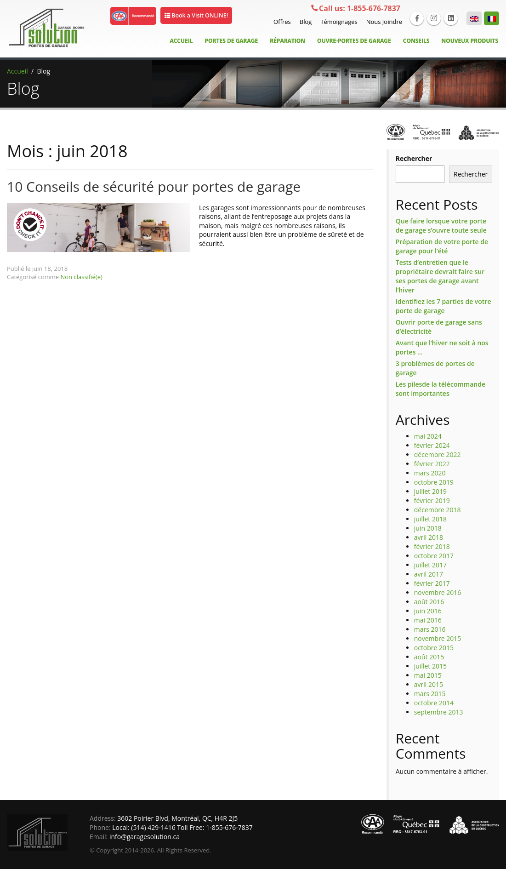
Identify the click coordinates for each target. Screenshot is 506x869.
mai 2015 (428, 675)
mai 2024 (428, 436)
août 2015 (429, 656)
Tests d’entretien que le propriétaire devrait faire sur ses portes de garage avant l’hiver (440, 276)
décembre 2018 (437, 509)
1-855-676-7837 (355, 9)
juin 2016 (428, 610)
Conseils (416, 41)
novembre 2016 (437, 592)
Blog (304, 21)
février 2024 (432, 445)
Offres (281, 21)
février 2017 (432, 583)
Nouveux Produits (469, 41)
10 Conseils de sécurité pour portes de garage (154, 186)
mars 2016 (430, 629)
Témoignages (337, 21)
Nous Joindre (383, 21)
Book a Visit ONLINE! (198, 15)
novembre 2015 (437, 638)
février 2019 (432, 500)
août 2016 (429, 601)
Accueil (181, 41)
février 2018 (432, 546)
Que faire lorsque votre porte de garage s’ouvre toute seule (441, 225)
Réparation (287, 41)
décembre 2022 (437, 454)
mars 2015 (430, 693)
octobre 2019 (434, 482)
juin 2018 (428, 528)
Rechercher (414, 158)
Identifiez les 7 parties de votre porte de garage (443, 306)
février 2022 (432, 463)
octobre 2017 (434, 555)
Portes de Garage (231, 41)
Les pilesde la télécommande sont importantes (440, 389)
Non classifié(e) (81, 277)
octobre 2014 (434, 702)
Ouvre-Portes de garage (354, 41)
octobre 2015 (434, 647)
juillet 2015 (430, 666)
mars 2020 (430, 473)
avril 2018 (428, 537)
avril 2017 (428, 574)
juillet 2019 (430, 491)
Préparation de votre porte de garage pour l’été (442, 246)
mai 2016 (428, 620)
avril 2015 (428, 684)
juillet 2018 (430, 519)
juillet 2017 (430, 564)
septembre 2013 (438, 712)
